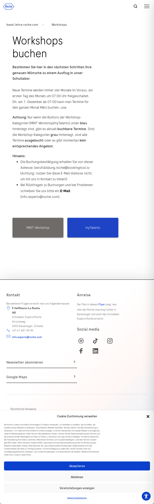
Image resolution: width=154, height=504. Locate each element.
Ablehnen (77, 477)
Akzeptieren (77, 466)
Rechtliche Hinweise (23, 409)
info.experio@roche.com (27, 337)
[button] (148, 416)
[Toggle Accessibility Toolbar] (146, 496)
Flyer (101, 304)
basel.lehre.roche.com (22, 24)
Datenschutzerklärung (77, 498)
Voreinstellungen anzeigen (77, 488)
